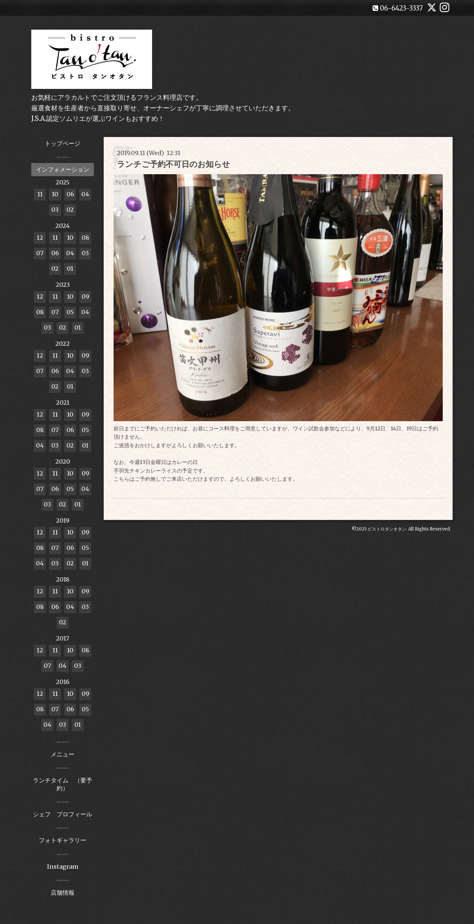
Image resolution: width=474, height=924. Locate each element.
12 (40, 237)
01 (70, 268)
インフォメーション (62, 169)
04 (85, 194)
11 (40, 194)
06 (70, 194)
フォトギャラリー (62, 840)
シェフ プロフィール (62, 814)
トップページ (62, 143)
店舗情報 (62, 892)
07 (39, 253)
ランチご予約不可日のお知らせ (173, 164)
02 (70, 209)
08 (85, 237)
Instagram (62, 866)
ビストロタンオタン (387, 529)
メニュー (62, 754)
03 (55, 209)
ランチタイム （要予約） (62, 784)
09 (85, 296)
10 (55, 194)
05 (70, 312)
